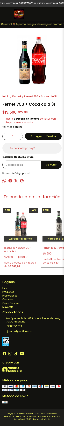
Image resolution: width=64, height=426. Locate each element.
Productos (8, 291)
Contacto (7, 299)
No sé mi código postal (16, 173)
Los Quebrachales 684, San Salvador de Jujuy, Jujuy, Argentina (31, 320)
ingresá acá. (20, 419)
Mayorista (7, 306)
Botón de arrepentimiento (38, 419)
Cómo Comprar (10, 303)
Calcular (51, 164)
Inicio (5, 288)
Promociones (9, 295)
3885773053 (12, 326)
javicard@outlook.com (18, 331)
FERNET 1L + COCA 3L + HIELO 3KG (17, 249)
